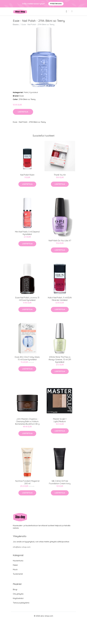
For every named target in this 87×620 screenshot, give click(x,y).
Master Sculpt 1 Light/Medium (59, 420)
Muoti (15, 569)
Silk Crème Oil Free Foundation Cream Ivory (60, 482)
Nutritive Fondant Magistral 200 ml (27, 482)
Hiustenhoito (18, 561)
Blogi (15, 589)
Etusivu (16, 24)
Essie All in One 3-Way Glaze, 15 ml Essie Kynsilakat (27, 358)
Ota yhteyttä (18, 594)
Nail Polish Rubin (27, 175)
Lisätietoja (23, 112)
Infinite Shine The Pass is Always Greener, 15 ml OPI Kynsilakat (59, 359)
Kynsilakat (33, 92)
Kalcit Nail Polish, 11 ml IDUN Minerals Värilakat (60, 298)
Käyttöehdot (18, 598)
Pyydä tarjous (56, 4)
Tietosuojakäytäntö (21, 603)
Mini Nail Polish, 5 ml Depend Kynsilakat (27, 232)
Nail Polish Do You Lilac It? (60, 240)
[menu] (72, 11)
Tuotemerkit (18, 574)
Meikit (26, 92)
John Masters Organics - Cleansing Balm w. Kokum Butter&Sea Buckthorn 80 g (27, 421)
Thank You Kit (60, 175)
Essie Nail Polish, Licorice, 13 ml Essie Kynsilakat (27, 298)
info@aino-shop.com (21, 547)
